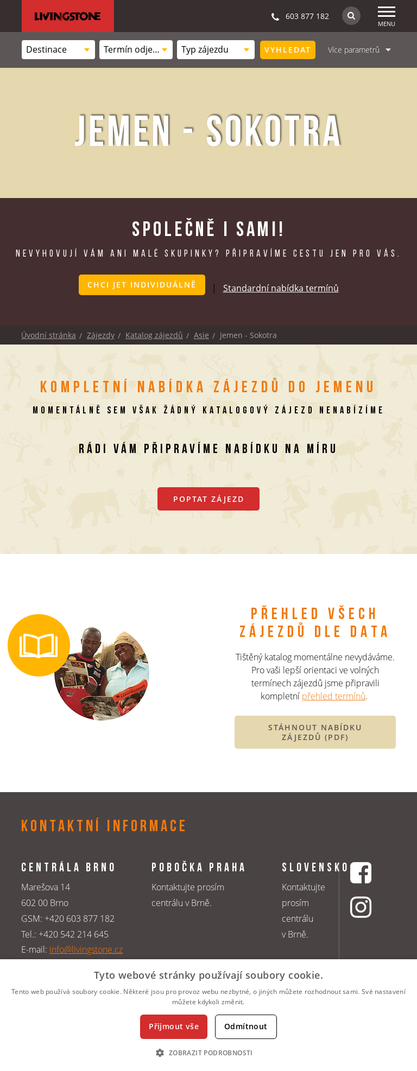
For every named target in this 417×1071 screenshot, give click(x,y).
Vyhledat (287, 49)
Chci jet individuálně (142, 284)
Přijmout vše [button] (174, 1026)
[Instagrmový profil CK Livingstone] (362, 906)
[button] (208, 1052)
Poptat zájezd (208, 499)
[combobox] (58, 49)
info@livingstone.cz (86, 949)
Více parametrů (354, 49)
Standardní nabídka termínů (281, 288)
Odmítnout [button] (246, 1026)
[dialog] (208, 1015)
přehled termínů (333, 696)
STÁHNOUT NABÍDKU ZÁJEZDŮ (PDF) (315, 732)
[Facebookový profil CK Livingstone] (362, 872)
